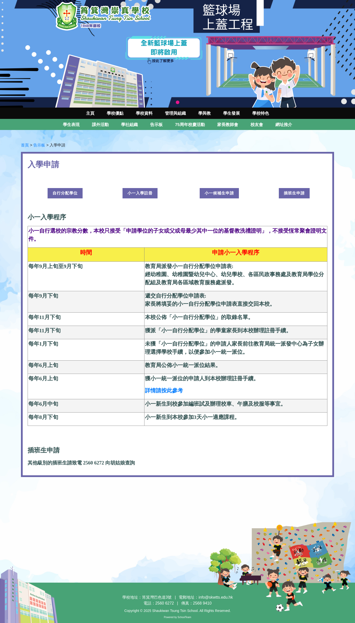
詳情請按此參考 (164, 390)
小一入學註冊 (140, 193)
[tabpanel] (177, 54)
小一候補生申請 (219, 193)
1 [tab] (177, 102)
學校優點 (115, 113)
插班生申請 (294, 193)
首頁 (25, 145)
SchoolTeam (184, 617)
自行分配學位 (65, 193)
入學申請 (57, 145)
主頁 (90, 113)
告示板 (39, 145)
